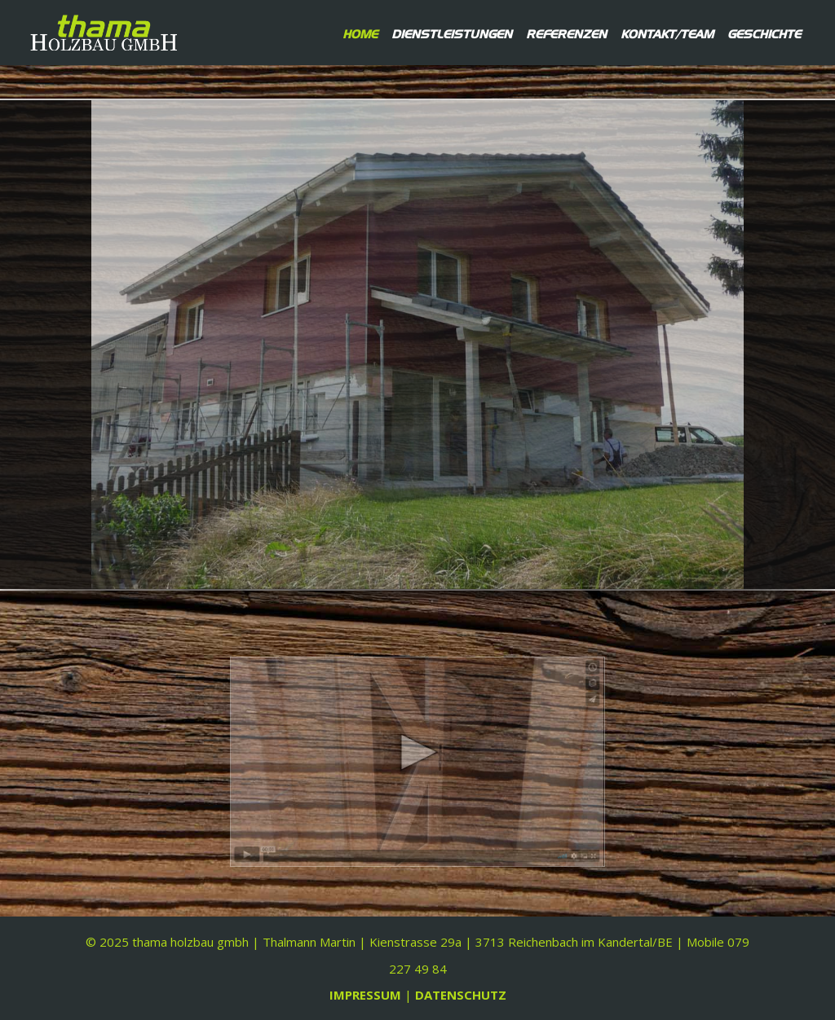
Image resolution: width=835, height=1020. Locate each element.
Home (360, 32)
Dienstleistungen (451, 32)
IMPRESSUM (366, 995)
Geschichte (764, 32)
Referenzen (566, 32)
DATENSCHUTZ (460, 995)
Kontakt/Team (667, 32)
